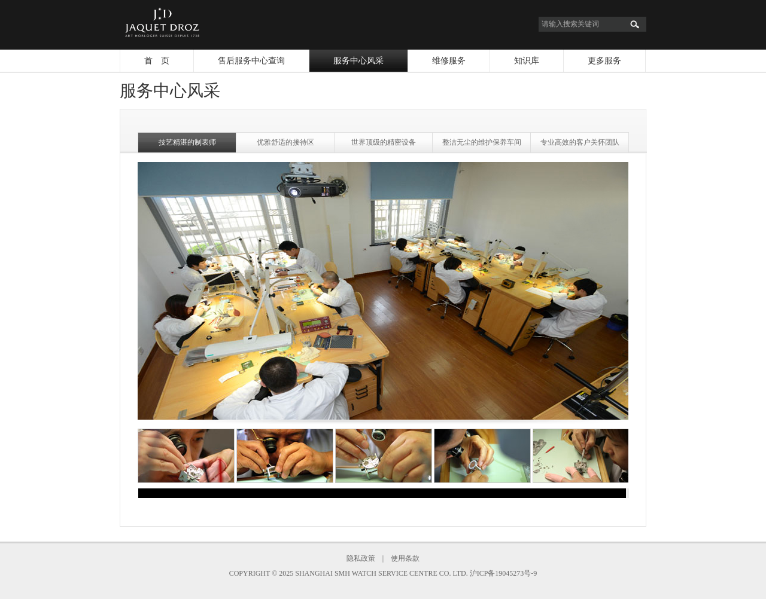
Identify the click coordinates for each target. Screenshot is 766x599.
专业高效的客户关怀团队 (579, 142)
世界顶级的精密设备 (383, 142)
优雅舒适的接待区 (285, 142)
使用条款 (405, 558)
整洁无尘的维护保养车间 (481, 142)
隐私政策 (360, 558)
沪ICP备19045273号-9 (503, 573)
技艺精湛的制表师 (187, 142)
